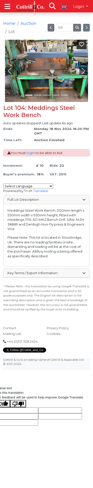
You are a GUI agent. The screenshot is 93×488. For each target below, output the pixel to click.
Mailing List (12, 334)
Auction (28, 23)
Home (9, 23)
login (31, 153)
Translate (36, 191)
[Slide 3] (55, 95)
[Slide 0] (28, 95)
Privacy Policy (58, 328)
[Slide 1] (37, 95)
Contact (9, 328)
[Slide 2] (46, 95)
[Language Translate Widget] (28, 186)
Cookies (53, 334)
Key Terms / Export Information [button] (46, 273)
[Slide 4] (64, 95)
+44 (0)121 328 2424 (20, 341)
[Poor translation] (18, 403)
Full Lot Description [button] (46, 199)
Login (79, 6)
